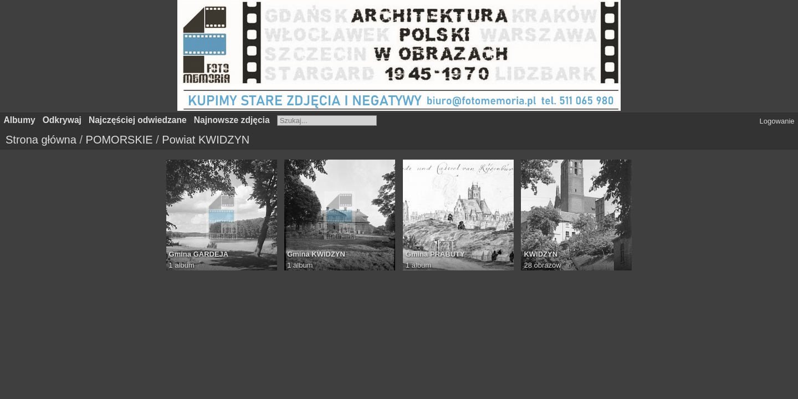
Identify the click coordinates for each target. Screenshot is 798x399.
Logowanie (777, 121)
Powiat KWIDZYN (205, 140)
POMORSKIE (119, 140)
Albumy (19, 120)
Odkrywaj (62, 120)
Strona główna (41, 140)
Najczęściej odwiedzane (138, 120)
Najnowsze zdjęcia (232, 120)
